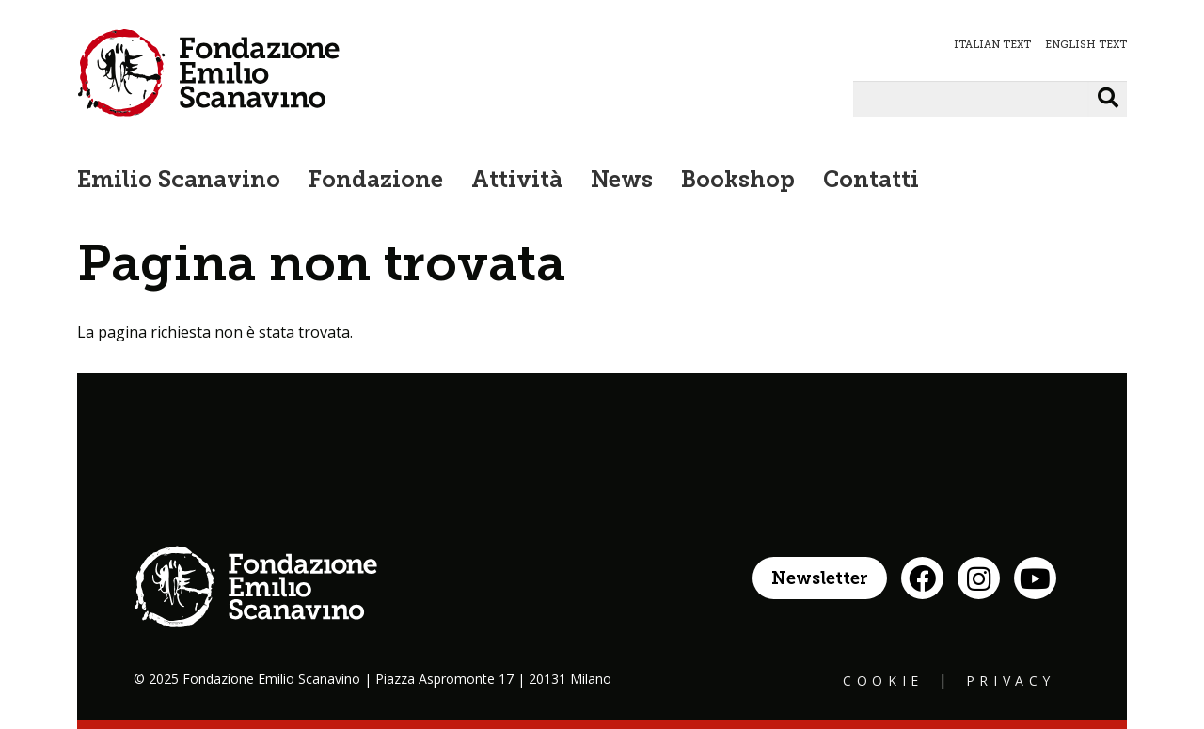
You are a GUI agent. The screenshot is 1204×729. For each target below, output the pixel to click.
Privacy (1010, 680)
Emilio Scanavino (178, 181)
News (622, 181)
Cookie (883, 680)
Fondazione (376, 181)
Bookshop (738, 181)
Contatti (871, 181)
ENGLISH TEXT (1086, 45)
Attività (516, 181)
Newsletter (819, 580)
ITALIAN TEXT (992, 45)
